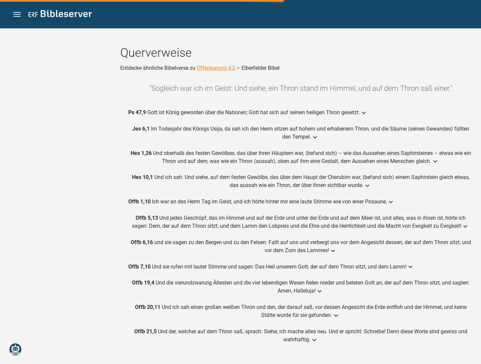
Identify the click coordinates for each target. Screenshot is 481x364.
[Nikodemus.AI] (15, 349)
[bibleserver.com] (60, 15)
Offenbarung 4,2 (216, 68)
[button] (17, 14)
